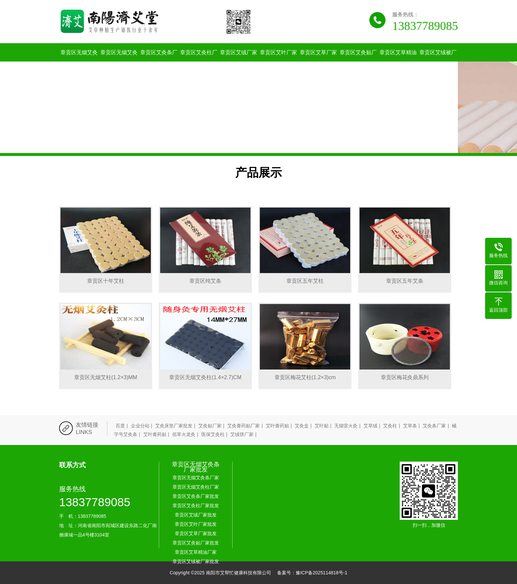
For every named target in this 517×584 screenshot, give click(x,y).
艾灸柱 (390, 425)
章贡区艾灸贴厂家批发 (358, 61)
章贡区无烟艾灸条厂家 (79, 61)
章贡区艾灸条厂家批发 (158, 61)
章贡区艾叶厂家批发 (278, 61)
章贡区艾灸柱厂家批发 (198, 61)
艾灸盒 (302, 425)
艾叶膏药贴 (277, 425)
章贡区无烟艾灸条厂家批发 (196, 467)
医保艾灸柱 (213, 434)
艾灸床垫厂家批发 (173, 425)
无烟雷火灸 (346, 425)
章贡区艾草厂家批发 (318, 61)
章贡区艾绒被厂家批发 (438, 61)
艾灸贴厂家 (210, 425)
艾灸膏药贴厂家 (243, 425)
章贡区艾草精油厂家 (398, 61)
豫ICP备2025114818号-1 (322, 572)
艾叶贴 (322, 425)
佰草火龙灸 (183, 434)
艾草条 (410, 425)
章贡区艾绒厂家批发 (238, 61)
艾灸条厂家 (434, 425)
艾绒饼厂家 (242, 434)
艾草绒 (370, 425)
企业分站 (140, 425)
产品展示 (258, 172)
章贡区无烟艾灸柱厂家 (119, 61)
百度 (120, 425)
